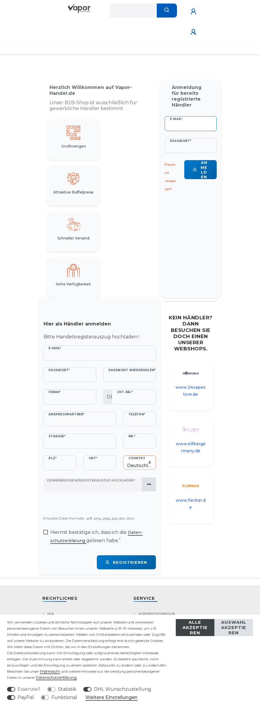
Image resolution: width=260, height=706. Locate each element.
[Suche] (167, 11)
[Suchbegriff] (133, 11)
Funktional (64, 697)
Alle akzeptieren (195, 627)
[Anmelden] (194, 11)
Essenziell (29, 689)
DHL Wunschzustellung (122, 689)
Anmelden (200, 169)
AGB (50, 613)
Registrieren (126, 562)
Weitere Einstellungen (111, 697)
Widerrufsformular (156, 613)
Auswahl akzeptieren (233, 627)
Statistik (67, 689)
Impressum (50, 671)
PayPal (26, 697)
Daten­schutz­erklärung (56, 677)
